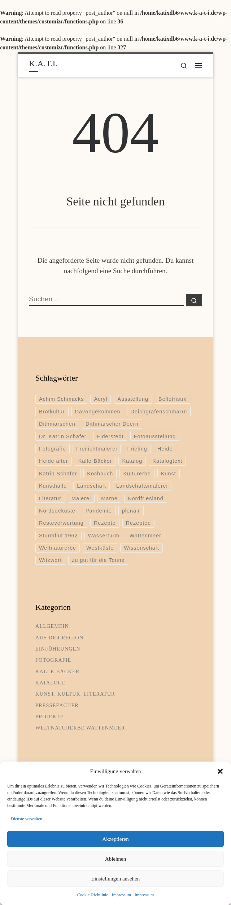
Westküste (100, 548)
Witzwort (50, 560)
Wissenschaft (141, 548)
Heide (165, 449)
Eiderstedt (110, 436)
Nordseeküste (57, 511)
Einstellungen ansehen (115, 879)
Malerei (81, 498)
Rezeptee (138, 523)
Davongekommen (98, 411)
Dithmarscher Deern (112, 424)
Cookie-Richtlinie (92, 894)
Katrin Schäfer (58, 473)
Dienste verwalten (26, 818)
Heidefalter (53, 461)
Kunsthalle (53, 486)
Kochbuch (100, 473)
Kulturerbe (137, 473)
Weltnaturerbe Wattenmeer (80, 728)
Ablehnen (115, 859)
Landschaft (91, 486)
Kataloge (50, 683)
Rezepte (105, 523)
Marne (109, 498)
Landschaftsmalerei (142, 486)
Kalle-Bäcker (95, 461)
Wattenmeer (145, 535)
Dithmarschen (57, 424)
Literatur (50, 498)
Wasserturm (103, 535)
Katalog (132, 461)
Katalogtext (167, 461)
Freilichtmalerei (96, 449)
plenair (131, 511)
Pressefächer (57, 705)
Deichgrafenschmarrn (159, 411)
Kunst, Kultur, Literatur (75, 694)
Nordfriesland (146, 498)
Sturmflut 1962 (58, 535)
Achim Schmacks (61, 399)
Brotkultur (52, 411)
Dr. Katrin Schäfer (63, 436)
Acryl (100, 399)
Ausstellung (133, 399)
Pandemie (99, 511)
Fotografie (52, 449)
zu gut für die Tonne (98, 560)
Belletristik (172, 399)
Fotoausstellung (155, 436)
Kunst (168, 473)
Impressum (121, 894)
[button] (220, 771)
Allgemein (52, 626)
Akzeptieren (115, 839)
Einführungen (57, 649)
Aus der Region (59, 637)
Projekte (49, 716)
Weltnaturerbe (57, 548)
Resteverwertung (61, 523)
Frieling (137, 449)
